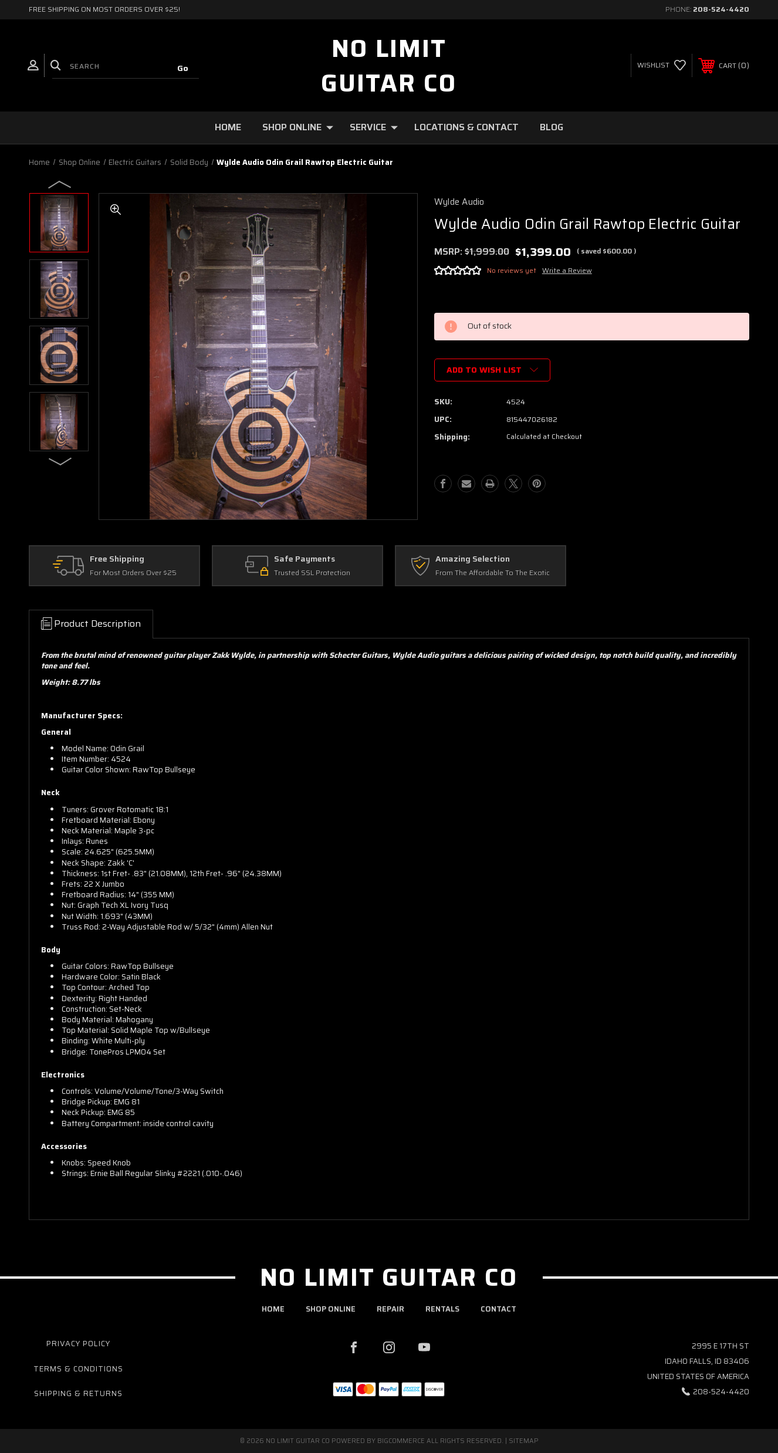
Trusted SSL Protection (312, 573)
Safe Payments (304, 559)
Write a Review (567, 270)
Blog (551, 127)
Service (374, 127)
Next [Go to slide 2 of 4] (60, 460)
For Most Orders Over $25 (133, 573)
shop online (331, 1309)
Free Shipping (117, 559)
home (273, 1309)
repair (390, 1309)
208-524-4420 (721, 9)
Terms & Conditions (78, 1369)
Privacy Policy (78, 1343)
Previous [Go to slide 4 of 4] (60, 183)
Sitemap (524, 1441)
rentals (442, 1309)
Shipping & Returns (78, 1393)
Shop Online (297, 127)
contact (498, 1309)
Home (228, 127)
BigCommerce (401, 1441)
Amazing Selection (472, 559)
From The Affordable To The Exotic (492, 573)
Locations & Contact (466, 127)
